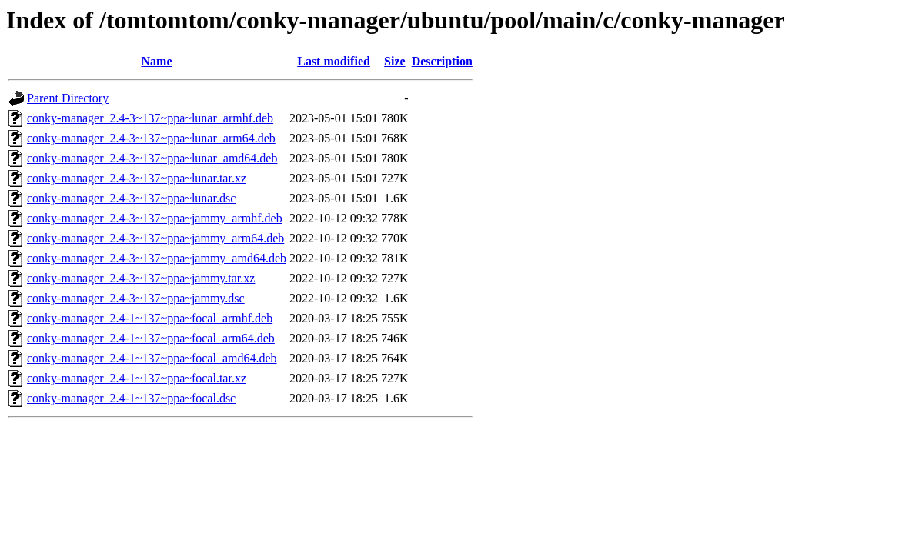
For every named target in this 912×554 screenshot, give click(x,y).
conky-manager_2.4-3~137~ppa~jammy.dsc (136, 298)
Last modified (333, 61)
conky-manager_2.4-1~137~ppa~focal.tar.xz (136, 378)
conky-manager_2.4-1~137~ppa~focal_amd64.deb (152, 358)
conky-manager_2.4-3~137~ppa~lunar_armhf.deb (150, 118)
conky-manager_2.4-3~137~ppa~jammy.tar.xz (141, 278)
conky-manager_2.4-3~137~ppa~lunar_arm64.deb (151, 138)
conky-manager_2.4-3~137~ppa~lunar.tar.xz (136, 178)
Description (442, 61)
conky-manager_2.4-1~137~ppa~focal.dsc (131, 398)
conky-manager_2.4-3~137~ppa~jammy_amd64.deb (156, 258)
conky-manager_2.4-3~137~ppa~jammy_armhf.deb (154, 218)
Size (395, 61)
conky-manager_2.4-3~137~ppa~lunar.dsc (131, 198)
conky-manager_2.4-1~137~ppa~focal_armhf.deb (149, 318)
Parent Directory (68, 98)
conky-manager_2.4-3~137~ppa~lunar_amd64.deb (152, 158)
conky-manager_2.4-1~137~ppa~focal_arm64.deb (151, 338)
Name (157, 61)
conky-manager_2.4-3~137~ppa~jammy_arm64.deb (155, 238)
